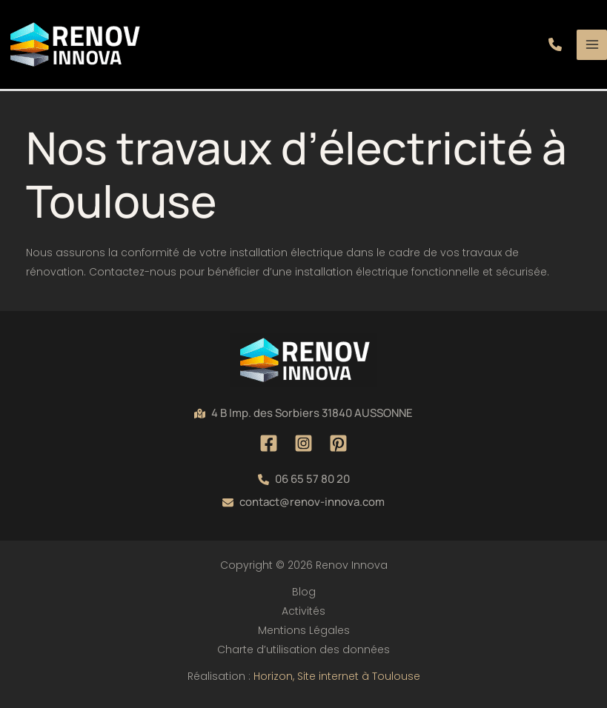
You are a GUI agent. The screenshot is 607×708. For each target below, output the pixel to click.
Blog (304, 591)
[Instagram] (303, 443)
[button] (555, 44)
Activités (303, 611)
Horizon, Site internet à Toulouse (336, 676)
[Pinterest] (338, 443)
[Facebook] (268, 443)
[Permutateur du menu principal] (592, 45)
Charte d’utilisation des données (303, 649)
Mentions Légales (304, 630)
